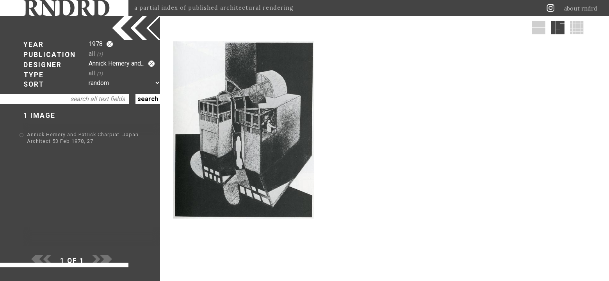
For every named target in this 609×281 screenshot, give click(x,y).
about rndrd (580, 8)
